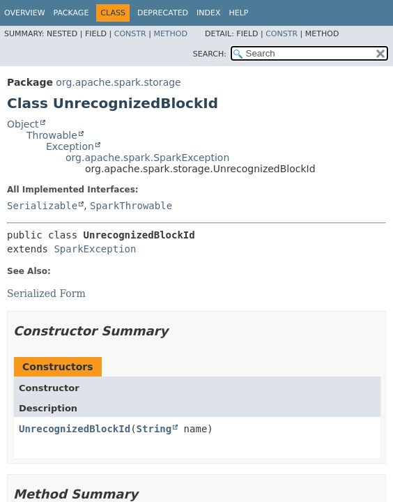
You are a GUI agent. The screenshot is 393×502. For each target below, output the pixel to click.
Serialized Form (46, 293)
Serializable (42, 205)
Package (71, 12)
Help (239, 12)
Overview (24, 12)
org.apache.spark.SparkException (147, 157)
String (154, 428)
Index (208, 12)
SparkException (95, 248)
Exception (70, 146)
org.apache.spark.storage (118, 82)
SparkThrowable (131, 205)
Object (23, 124)
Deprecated (162, 12)
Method (170, 33)
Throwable (51, 135)
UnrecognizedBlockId (74, 428)
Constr (130, 33)
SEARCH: (209, 54)
